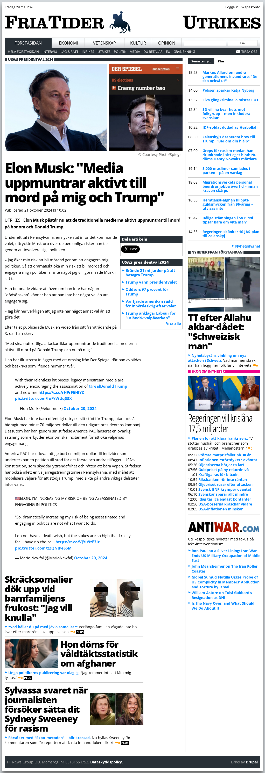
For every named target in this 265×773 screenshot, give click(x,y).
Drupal (252, 762)
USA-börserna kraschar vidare (225, 504)
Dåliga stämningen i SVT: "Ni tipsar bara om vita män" (228, 220)
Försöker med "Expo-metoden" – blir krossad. (49, 737)
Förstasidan (28, 43)
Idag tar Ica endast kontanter (224, 499)
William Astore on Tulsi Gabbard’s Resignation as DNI (222, 595)
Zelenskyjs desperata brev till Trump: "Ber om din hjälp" (229, 138)
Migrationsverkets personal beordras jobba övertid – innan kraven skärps (230, 186)
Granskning (184, 51)
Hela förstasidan (23, 51)
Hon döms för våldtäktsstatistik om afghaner (99, 653)
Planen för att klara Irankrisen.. (220, 438)
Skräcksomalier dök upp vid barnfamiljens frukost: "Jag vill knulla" (38, 598)
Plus (221, 61)
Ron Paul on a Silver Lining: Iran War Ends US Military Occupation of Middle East (226, 555)
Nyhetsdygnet (247, 246)
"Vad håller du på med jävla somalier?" (43, 626)
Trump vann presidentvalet (151, 282)
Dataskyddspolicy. (106, 762)
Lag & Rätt (69, 51)
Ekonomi (68, 43)
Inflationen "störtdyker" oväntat (227, 459)
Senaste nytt (202, 60)
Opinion (166, 43)
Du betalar (153, 51)
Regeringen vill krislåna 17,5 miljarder (220, 423)
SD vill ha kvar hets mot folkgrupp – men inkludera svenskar (226, 113)
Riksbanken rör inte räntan (222, 479)
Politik (120, 51)
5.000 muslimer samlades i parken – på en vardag (226, 170)
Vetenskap (104, 43)
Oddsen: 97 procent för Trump (146, 292)
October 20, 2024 (80, 408)
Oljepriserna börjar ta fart (221, 464)
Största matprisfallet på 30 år (224, 454)
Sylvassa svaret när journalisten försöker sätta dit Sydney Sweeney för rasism (46, 709)
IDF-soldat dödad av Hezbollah (230, 127)
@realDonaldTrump (108, 386)
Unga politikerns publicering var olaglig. (44, 672)
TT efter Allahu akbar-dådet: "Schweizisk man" (219, 331)
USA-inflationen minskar (220, 509)
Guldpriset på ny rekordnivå (223, 469)
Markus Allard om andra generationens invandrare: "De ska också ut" (230, 76)
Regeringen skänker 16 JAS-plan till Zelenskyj (231, 233)
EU (168, 51)
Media (135, 51)
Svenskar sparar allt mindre (223, 494)
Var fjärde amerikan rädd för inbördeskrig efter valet (150, 303)
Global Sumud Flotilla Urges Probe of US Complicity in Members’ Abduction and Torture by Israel (226, 582)
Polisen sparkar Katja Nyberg (228, 90)
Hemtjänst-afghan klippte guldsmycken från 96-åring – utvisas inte (228, 204)
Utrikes (103, 51)
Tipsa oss (249, 51)
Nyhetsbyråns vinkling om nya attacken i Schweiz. (217, 358)
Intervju (50, 51)
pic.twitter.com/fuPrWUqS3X (43, 398)
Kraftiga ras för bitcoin (218, 474)
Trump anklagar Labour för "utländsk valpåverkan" (150, 315)
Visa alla (173, 323)
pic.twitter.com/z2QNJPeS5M (43, 548)
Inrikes (88, 51)
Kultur (138, 43)
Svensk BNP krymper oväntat (224, 489)
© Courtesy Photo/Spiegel (160, 154)
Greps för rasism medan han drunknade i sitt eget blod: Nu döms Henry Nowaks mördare (230, 154)
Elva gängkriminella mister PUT (231, 99)
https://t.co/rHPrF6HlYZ (61, 392)
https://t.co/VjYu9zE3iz (77, 541)
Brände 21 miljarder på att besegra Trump (150, 273)
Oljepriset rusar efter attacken (225, 484)
